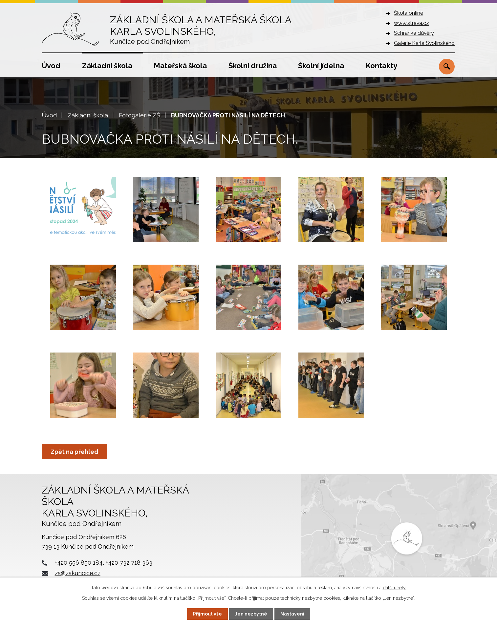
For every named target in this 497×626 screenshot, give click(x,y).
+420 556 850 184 (79, 562)
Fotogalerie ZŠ (139, 115)
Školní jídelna (321, 65)
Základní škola (107, 65)
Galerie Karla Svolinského (424, 43)
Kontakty (381, 65)
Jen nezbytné (251, 613)
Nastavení (292, 613)
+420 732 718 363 (129, 562)
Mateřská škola (180, 65)
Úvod (51, 65)
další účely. (394, 587)
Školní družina (252, 65)
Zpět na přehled (74, 451)
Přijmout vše (207, 613)
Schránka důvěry (414, 33)
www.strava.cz (411, 23)
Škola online (408, 13)
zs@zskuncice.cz (77, 573)
